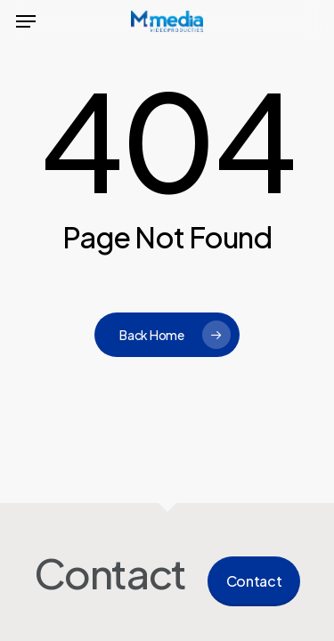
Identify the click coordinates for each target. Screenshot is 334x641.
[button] (26, 21)
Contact (254, 581)
